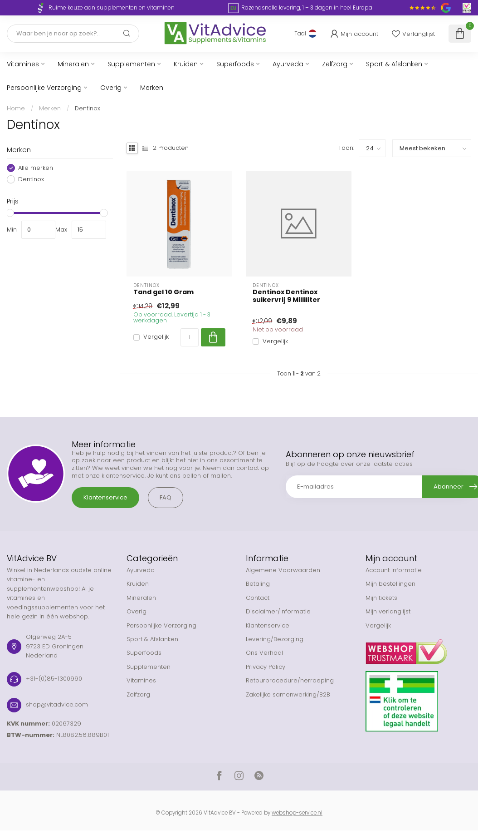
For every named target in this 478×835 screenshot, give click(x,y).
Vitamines (23, 64)
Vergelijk (156, 337)
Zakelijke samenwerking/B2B (288, 694)
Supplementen (131, 64)
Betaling (258, 583)
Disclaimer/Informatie (278, 611)
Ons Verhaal (264, 652)
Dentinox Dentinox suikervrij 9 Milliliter (286, 296)
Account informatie (394, 570)
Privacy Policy (265, 666)
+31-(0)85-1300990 (54, 678)
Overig (111, 87)
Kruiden (186, 64)
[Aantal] (189, 337)
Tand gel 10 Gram (163, 292)
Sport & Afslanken (394, 64)
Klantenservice (105, 497)
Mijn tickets (381, 597)
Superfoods (235, 64)
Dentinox (87, 108)
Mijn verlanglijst (388, 611)
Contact (257, 597)
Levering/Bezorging (274, 639)
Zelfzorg (334, 64)
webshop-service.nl (297, 812)
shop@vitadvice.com (57, 704)
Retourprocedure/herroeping (290, 680)
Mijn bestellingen (390, 583)
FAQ (165, 497)
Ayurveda (288, 64)
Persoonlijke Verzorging (44, 87)
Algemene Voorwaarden (283, 570)
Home (16, 108)
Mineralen (73, 64)
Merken (151, 87)
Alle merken (35, 168)
